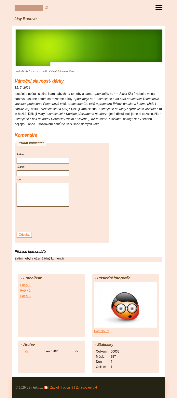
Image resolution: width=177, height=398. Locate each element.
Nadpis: (21, 167)
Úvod (17, 71)
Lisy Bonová (25, 18)
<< (27, 351)
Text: (19, 179)
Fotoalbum (101, 331)
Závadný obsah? (61, 387)
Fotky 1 (25, 285)
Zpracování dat (86, 387)
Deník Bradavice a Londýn (35, 71)
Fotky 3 (25, 296)
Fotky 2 (25, 290)
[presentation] (43, 219)
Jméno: (20, 154)
